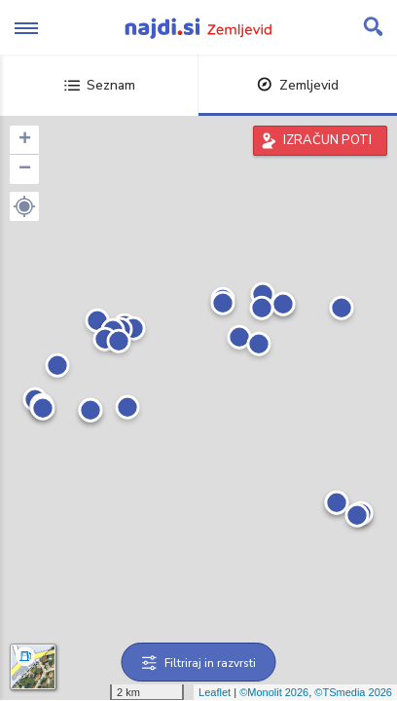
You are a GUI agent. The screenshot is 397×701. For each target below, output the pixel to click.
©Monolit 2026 (273, 692)
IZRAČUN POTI (327, 140)
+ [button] (24, 140)
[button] (24, 206)
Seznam (99, 85)
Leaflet (214, 692)
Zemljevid (298, 85)
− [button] (24, 169)
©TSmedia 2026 (353, 692)
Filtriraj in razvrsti (199, 663)
